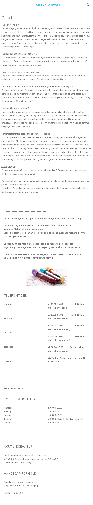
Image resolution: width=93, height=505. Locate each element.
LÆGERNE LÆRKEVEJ (46, 5)
